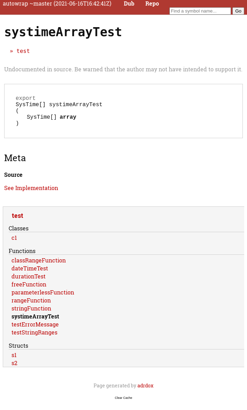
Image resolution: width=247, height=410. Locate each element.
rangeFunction (31, 307)
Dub (129, 3)
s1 (14, 361)
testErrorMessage (35, 331)
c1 (14, 244)
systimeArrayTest (35, 323)
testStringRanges (34, 339)
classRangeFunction (38, 267)
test (23, 51)
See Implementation (31, 194)
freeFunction (28, 291)
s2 (14, 369)
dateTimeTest (29, 275)
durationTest (28, 283)
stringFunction (31, 315)
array (67, 122)
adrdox (145, 392)
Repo (152, 3)
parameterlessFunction (42, 299)
